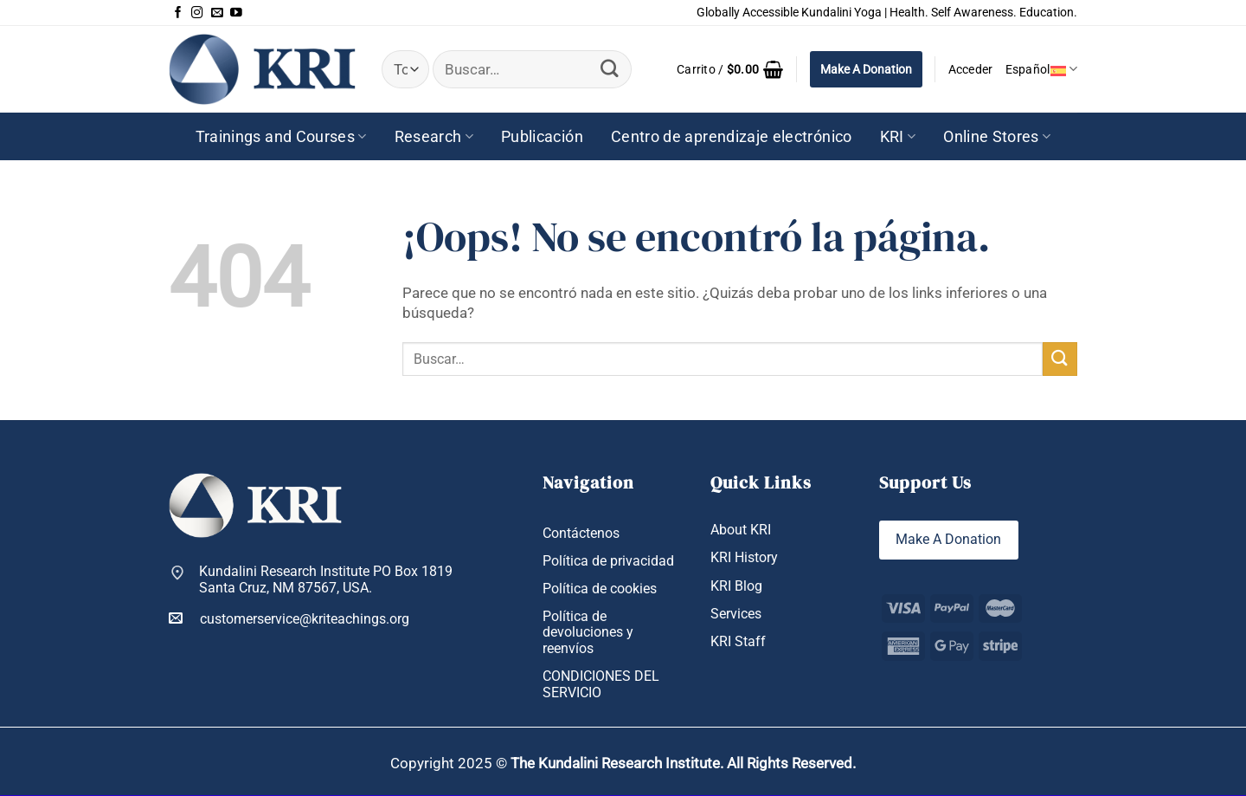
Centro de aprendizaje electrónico (731, 137)
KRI (898, 137)
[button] (730, 69)
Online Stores (996, 137)
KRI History (744, 558)
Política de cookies (600, 588)
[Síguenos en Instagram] (197, 13)
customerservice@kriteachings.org (289, 618)
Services (735, 613)
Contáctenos (581, 533)
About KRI (740, 529)
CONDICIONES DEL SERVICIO (601, 684)
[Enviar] (610, 68)
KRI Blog (736, 586)
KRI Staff (738, 641)
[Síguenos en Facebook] (178, 13)
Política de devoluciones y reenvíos (588, 632)
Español (1041, 69)
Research (434, 137)
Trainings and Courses (281, 137)
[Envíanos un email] (217, 13)
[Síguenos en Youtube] (236, 13)
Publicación (542, 137)
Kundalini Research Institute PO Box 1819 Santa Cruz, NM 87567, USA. (326, 580)
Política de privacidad (608, 561)
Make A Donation (866, 69)
